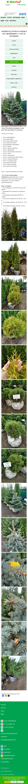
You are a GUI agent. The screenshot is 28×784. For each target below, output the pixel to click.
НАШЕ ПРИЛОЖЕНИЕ (8, 721)
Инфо (23, 17)
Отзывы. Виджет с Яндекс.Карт (14, 78)
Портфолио (16, 17)
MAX (25, 14)
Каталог (3, 17)
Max (3, 746)
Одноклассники (8, 755)
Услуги (9, 17)
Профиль (7, 4)
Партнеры (14, 70)
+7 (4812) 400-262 (7, 727)
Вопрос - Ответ (14, 82)
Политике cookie (16, 779)
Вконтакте (6, 752)
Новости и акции (14, 61)
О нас (7, 20)
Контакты (13, 20)
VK (23, 14)
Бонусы (14, 66)
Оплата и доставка (14, 49)
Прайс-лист (14, 74)
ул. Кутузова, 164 (8, 724)
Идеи (2, 20)
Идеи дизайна (14, 53)
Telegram (20, 14)
